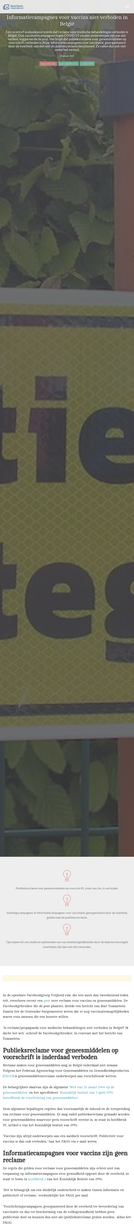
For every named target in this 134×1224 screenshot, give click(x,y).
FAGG (8, 1076)
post (47, 1000)
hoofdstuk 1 (37, 1179)
